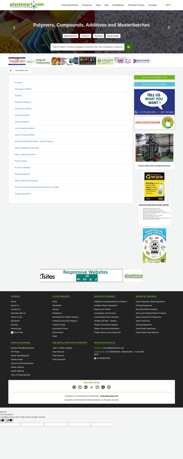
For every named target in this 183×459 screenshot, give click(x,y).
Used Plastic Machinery (146, 328)
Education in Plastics (23, 89)
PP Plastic (15, 352)
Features (18, 96)
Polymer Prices (136, 5)
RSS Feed (17, 332)
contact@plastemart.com (113, 348)
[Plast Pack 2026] (123, 61)
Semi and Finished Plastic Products (151, 313)
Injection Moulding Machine (22, 348)
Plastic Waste (113, 36)
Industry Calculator (22, 115)
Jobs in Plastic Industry (62, 348)
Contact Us (15, 309)
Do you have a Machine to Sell (154, 77)
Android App (16, 328)
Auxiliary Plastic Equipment (105, 305)
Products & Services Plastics (64, 321)
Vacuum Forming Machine (22, 363)
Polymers (86, 36)
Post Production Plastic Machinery (150, 301)
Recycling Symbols (22, 174)
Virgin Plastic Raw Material (147, 332)
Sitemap (14, 325)
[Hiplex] (87, 61)
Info (107, 5)
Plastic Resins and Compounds (107, 332)
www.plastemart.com (109, 396)
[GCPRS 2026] (105, 61)
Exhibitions (118, 5)
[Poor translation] (9, 420)
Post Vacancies (59, 359)
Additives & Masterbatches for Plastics (110, 301)
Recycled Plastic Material (146, 309)
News (54, 301)
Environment (57, 332)
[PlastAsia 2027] (17, 61)
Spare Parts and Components (148, 317)
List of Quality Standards (24, 128)
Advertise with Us (18, 313)
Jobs (98, 5)
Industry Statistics (22, 122)
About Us (15, 305)
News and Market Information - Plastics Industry (34, 141)
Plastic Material (17, 371)
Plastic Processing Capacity (106, 325)
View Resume (58, 352)
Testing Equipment (144, 325)
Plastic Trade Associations (25, 154)
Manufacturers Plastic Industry (65, 317)
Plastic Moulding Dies (20, 355)
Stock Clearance (143, 321)
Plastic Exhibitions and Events (27, 148)
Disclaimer (15, 321)
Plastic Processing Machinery (106, 328)
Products (87, 5)
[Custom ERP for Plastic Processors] (43, 61)
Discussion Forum (60, 328)
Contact (152, 5)
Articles (55, 309)
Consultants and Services (105, 313)
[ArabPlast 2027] (69, 61)
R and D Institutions (23, 168)
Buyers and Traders (102, 309)
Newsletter (57, 305)
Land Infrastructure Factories (106, 317)
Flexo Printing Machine (21, 375)
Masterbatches (70, 36)
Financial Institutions (23, 102)
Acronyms (19, 82)
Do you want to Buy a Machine (154, 84)
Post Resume (58, 355)
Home (13, 301)
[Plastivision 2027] (141, 61)
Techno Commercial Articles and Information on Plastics (37, 187)
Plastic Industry (17, 367)
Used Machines (69, 5)
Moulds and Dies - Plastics (105, 321)
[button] (13, 26)
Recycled (98, 36)
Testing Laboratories (23, 194)
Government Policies (23, 109)
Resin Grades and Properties (26, 181)
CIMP (54, 336)
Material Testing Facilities (25, 135)
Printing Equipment (144, 305)
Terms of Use (16, 317)
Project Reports (21, 161)
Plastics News (17, 359)
